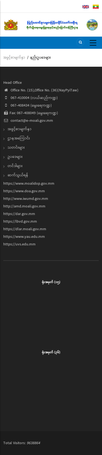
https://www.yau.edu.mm (24, 237)
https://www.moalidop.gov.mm (28, 184)
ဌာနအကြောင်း (19, 138)
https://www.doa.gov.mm (24, 191)
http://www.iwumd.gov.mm (25, 199)
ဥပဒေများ (15, 157)
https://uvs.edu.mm (19, 244)
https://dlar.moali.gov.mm (24, 229)
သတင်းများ (16, 147)
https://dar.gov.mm (19, 214)
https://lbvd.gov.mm (20, 222)
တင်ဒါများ (15, 166)
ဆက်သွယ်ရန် (18, 175)
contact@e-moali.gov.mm (28, 121)
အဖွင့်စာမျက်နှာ (14, 57)
